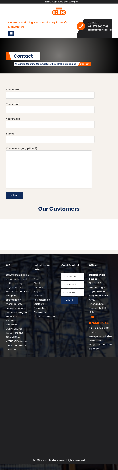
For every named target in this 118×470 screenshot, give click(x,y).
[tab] (11, 33)
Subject (50, 137)
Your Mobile (50, 122)
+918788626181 (99, 26)
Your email (50, 108)
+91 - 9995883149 (99, 328)
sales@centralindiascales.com (99, 30)
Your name (50, 93)
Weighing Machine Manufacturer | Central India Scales (45, 63)
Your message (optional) (49, 167)
